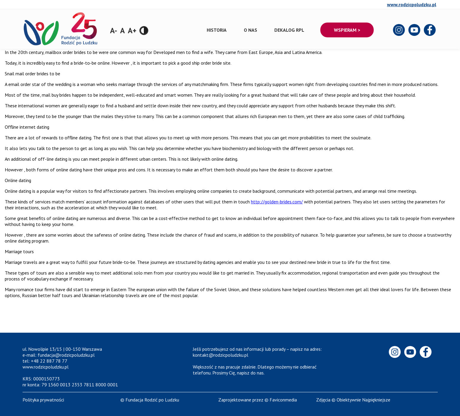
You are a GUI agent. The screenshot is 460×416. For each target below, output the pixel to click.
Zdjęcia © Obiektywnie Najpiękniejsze (353, 400)
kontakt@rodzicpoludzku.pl (220, 355)
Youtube (414, 30)
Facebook (430, 30)
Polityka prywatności (43, 400)
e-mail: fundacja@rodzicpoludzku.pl (59, 355)
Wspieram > (347, 30)
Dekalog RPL (289, 30)
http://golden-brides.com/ (277, 202)
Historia (217, 30)
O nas (250, 30)
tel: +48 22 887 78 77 (45, 361)
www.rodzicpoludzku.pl (411, 4)
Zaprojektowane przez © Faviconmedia (257, 400)
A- (113, 30)
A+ (132, 30)
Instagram (399, 30)
